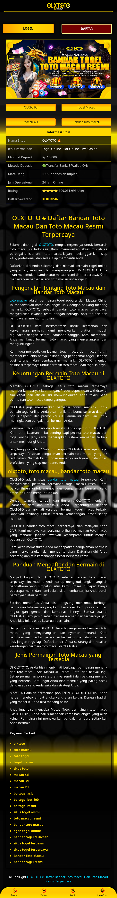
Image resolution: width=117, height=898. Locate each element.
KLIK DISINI (51, 199)
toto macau (18, 300)
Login (73, 892)
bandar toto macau (63, 479)
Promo (14, 892)
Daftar (43, 892)
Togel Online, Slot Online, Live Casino (69, 149)
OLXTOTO (46, 245)
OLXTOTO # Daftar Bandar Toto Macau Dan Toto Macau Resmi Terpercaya (67, 879)
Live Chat (102, 892)
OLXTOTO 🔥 (51, 140)
